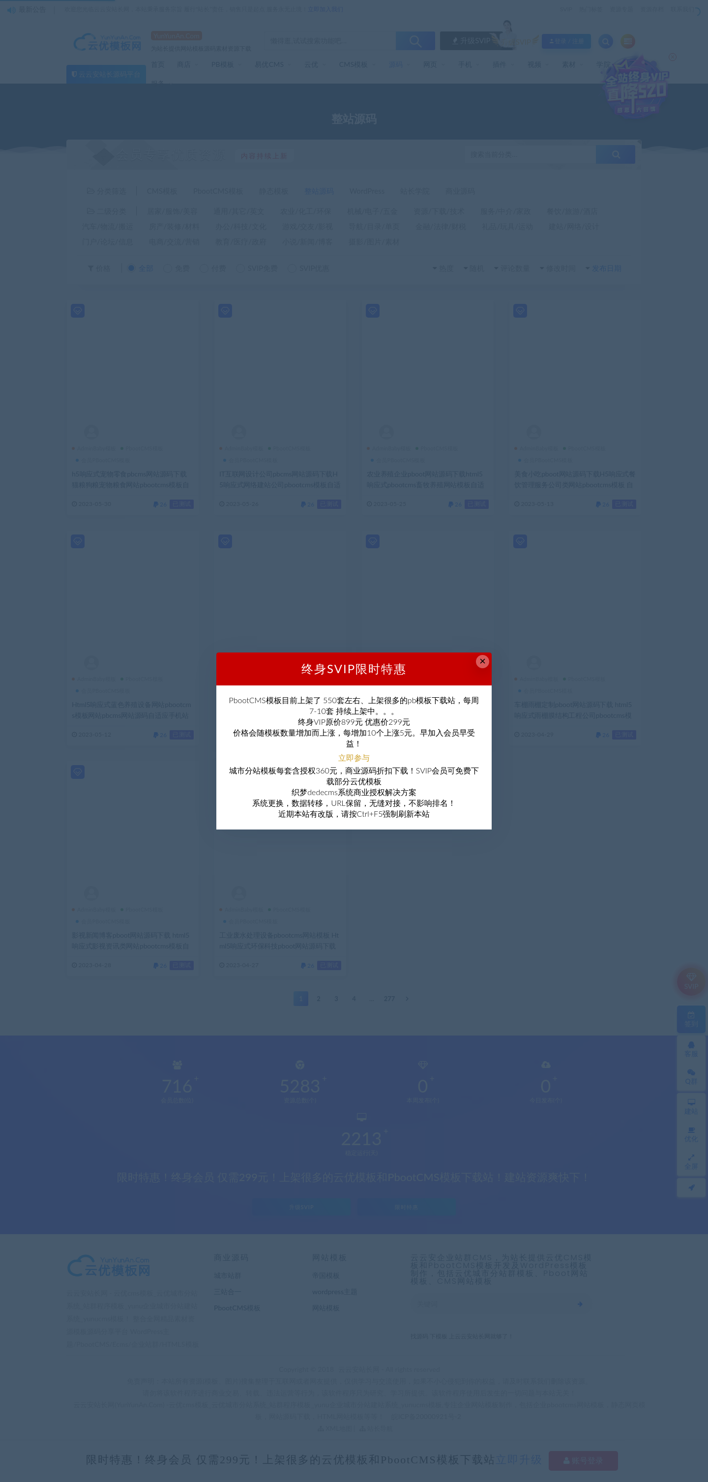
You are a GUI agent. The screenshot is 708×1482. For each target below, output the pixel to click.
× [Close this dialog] (482, 661)
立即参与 (354, 757)
